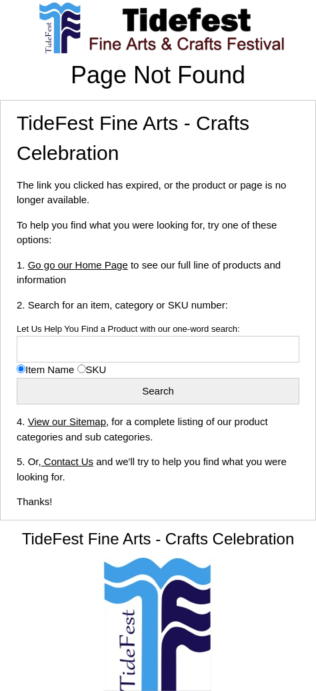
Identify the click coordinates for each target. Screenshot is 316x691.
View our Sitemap (67, 421)
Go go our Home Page (78, 265)
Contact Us (67, 461)
